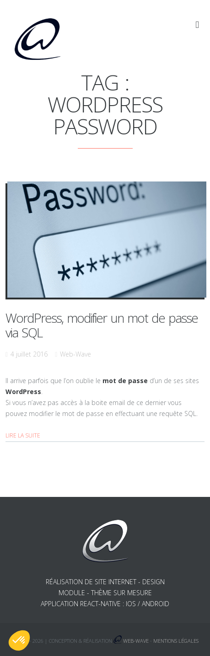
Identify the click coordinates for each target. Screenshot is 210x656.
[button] (19, 640)
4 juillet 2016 (29, 354)
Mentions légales (176, 640)
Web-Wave (75, 354)
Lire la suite (22, 435)
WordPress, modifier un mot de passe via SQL (101, 325)
